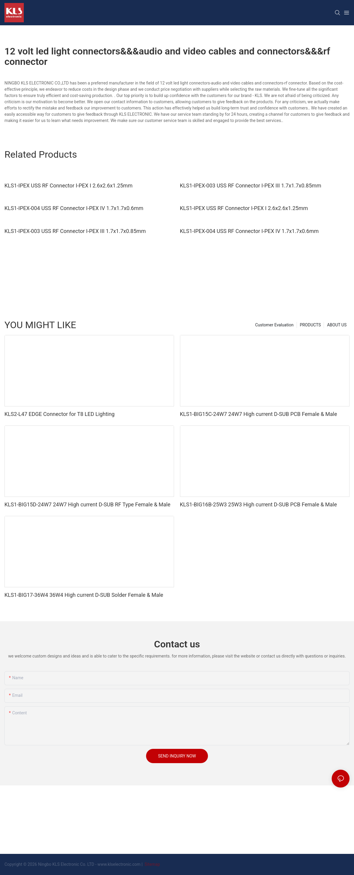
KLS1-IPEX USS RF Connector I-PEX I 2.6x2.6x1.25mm (68, 185)
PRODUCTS (310, 325)
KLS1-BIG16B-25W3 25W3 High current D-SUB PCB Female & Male (258, 504)
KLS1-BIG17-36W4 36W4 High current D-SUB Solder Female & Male (83, 595)
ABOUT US (337, 325)
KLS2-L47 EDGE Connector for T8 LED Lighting (59, 414)
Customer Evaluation (274, 325)
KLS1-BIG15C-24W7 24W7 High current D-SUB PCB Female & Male (258, 414)
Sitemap (152, 864)
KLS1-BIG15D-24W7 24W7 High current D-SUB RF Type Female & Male (87, 504)
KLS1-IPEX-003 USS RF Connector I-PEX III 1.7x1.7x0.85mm (250, 185)
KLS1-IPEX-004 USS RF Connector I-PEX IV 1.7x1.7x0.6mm (73, 208)
